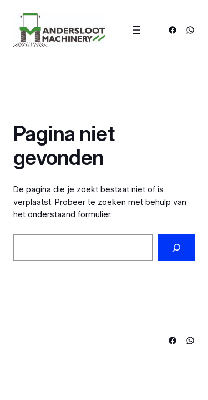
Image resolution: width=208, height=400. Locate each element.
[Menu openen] (136, 30)
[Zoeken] (176, 247)
